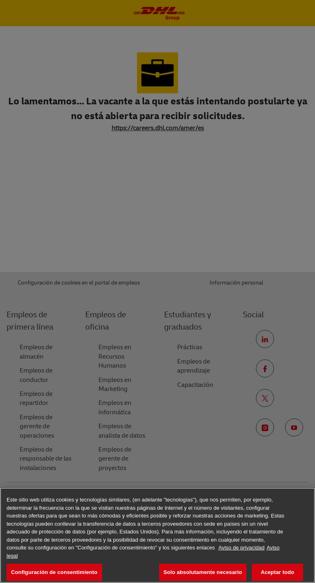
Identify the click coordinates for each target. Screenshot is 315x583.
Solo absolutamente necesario (203, 572)
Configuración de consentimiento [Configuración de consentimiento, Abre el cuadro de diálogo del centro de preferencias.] (54, 572)
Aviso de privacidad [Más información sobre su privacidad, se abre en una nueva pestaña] (241, 548)
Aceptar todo (277, 572)
